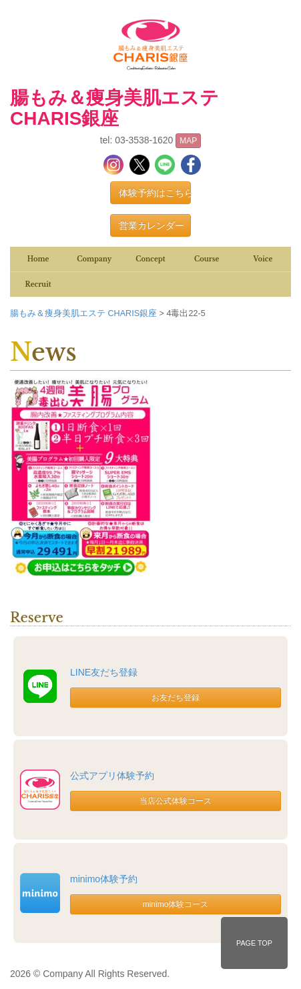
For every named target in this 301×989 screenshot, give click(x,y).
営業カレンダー (151, 225)
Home (38, 259)
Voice (262, 259)
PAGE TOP (254, 943)
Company (94, 259)
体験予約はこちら (155, 192)
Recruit (38, 284)
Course (206, 259)
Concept (150, 259)
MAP (188, 140)
